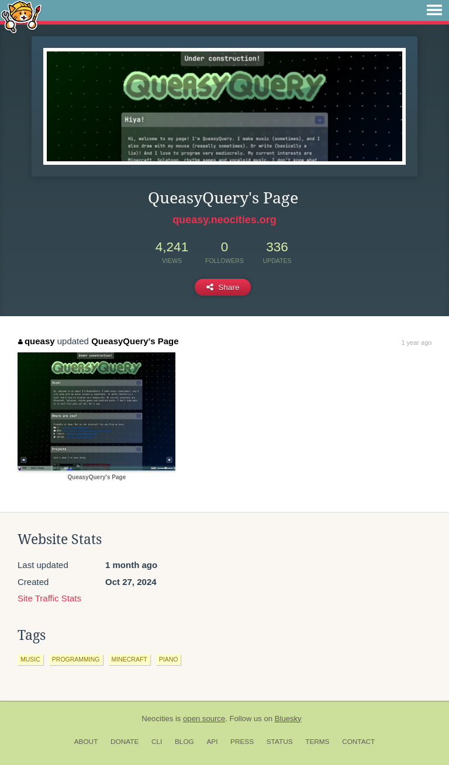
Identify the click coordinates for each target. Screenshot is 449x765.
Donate (124, 742)
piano (168, 659)
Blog (184, 742)
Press (242, 742)
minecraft (129, 659)
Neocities (157, 718)
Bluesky (288, 718)
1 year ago (416, 342)
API (211, 742)
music (30, 659)
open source (204, 718)
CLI (156, 742)
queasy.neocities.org (224, 220)
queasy (36, 341)
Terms (317, 742)
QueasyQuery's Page (134, 341)
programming (76, 659)
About (86, 742)
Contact (358, 742)
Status (280, 742)
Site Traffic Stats (49, 598)
